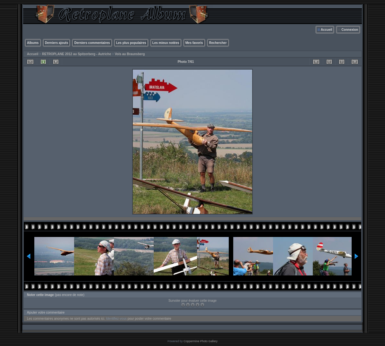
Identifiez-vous (116, 318)
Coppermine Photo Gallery (201, 341)
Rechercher (218, 43)
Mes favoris (194, 43)
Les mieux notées (165, 43)
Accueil (326, 29)
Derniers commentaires (92, 43)
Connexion (349, 29)
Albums (33, 43)
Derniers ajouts (56, 43)
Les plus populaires (131, 43)
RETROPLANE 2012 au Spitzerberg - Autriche (76, 54)
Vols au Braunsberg (130, 54)
